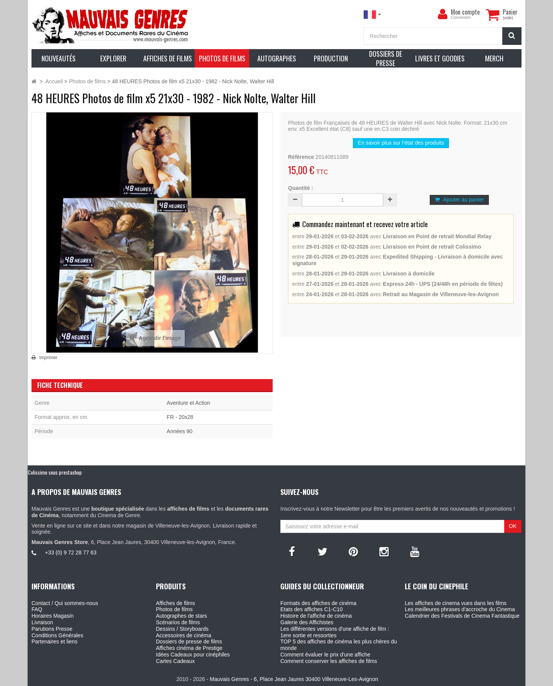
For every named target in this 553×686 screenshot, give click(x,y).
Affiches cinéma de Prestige (189, 648)
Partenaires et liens (54, 641)
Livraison (42, 622)
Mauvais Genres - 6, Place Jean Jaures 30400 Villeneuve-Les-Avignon (294, 679)
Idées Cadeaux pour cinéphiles (193, 654)
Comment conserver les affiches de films (328, 661)
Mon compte (465, 12)
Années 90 (179, 431)
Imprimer (48, 357)
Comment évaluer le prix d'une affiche (325, 654)
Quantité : (300, 188)
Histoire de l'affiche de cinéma (316, 616)
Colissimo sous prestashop (55, 472)
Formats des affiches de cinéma (318, 603)
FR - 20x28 (180, 417)
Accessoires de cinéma (183, 635)
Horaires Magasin (52, 616)
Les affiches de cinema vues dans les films (456, 603)
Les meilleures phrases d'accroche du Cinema (460, 609)
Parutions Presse (52, 629)
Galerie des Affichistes (306, 622)
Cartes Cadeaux (175, 661)
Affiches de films (175, 603)
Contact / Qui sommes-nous (64, 603)
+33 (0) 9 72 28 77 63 (70, 552)
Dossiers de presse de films (189, 641)
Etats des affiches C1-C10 (311, 609)
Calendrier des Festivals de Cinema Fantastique (462, 616)
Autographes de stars (181, 616)
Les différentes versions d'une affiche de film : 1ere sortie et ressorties (334, 632)
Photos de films (174, 609)
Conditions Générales (57, 635)
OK (513, 526)
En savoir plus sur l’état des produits (401, 143)
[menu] (442, 14)
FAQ (36, 609)
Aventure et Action (188, 403)
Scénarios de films (178, 622)
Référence (301, 157)
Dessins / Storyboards (182, 629)
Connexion (461, 17)
